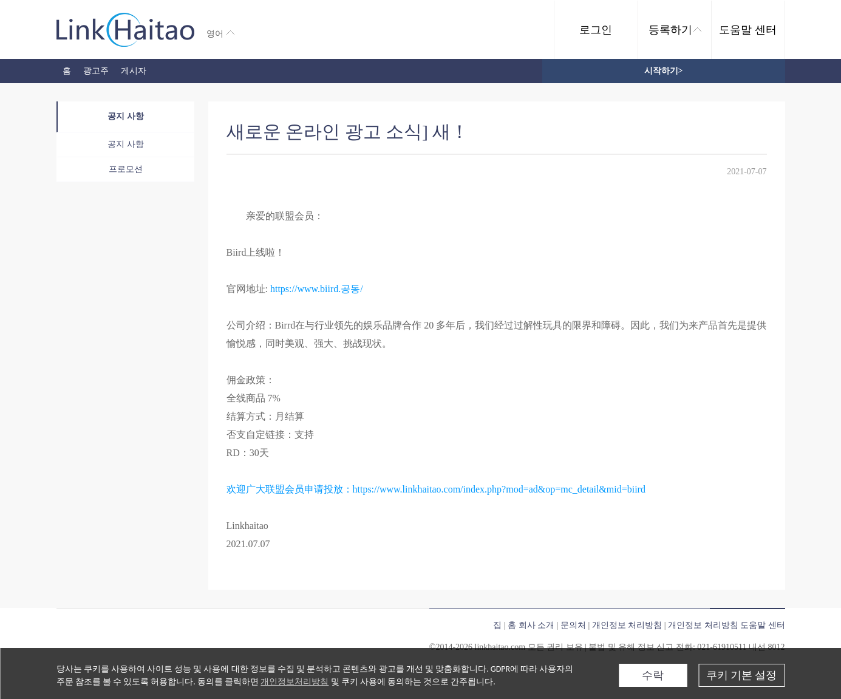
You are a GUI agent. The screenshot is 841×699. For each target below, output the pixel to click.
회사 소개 (537, 625)
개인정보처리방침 (294, 682)
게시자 (133, 70)
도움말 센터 (748, 30)
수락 (653, 675)
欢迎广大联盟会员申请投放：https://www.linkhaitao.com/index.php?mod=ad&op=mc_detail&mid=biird (435, 489)
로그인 (595, 30)
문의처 (573, 625)
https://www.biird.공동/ (316, 289)
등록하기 (675, 30)
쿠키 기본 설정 (741, 675)
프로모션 (126, 169)
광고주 (96, 70)
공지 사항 (125, 116)
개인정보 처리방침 (627, 625)
